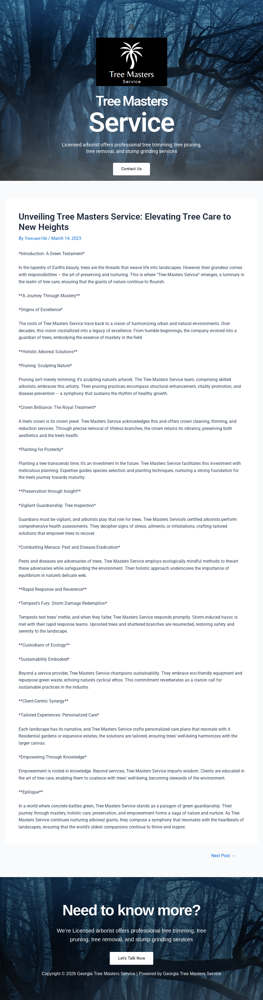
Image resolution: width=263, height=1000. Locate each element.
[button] (131, 27)
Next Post (222, 856)
